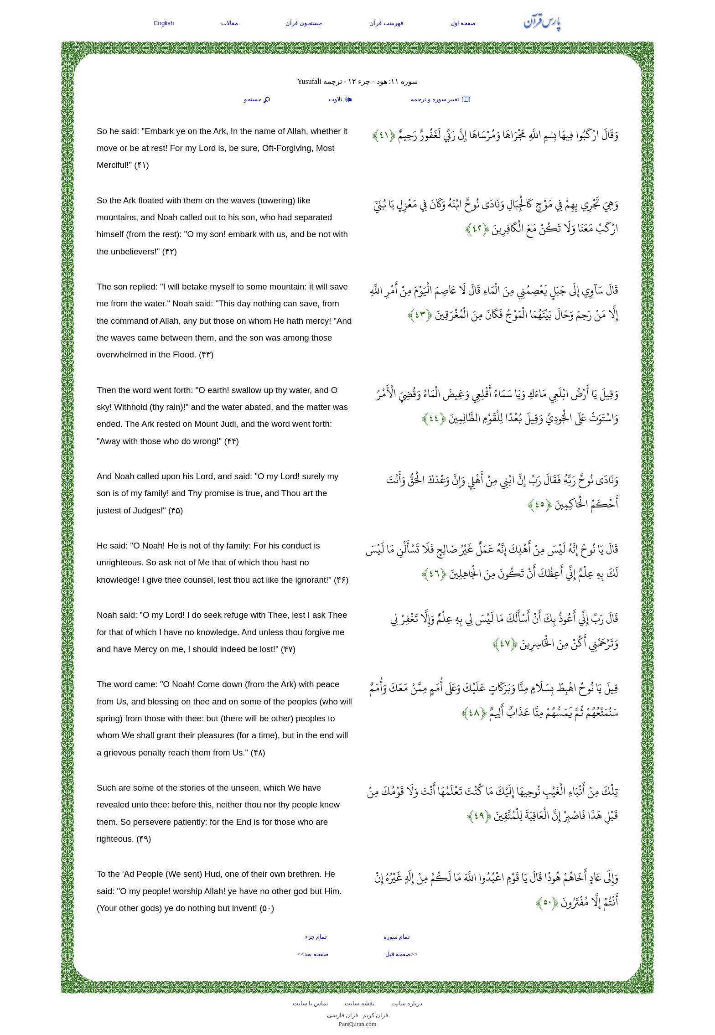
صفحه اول (463, 23)
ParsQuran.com (358, 1023)
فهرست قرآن (386, 23)
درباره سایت (406, 1003)
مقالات (229, 23)
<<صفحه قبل (401, 954)
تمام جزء (316, 936)
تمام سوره (396, 936)
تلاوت (341, 99)
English (164, 23)
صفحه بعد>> (312, 954)
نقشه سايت (359, 1003)
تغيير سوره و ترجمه (441, 99)
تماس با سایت (311, 1003)
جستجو (258, 99)
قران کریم (375, 1015)
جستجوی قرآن (303, 23)
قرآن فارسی (342, 1015)
